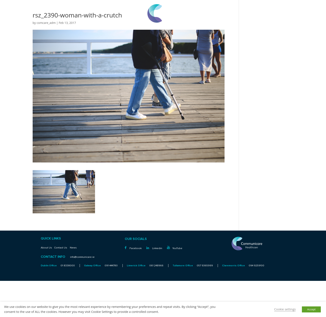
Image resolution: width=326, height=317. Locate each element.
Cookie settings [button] (285, 309)
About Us (46, 247)
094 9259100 (256, 265)
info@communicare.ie (299, 11)
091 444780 (111, 265)
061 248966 (156, 265)
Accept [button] (311, 309)
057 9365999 (205, 265)
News (73, 247)
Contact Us (60, 247)
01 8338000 (305, 6)
